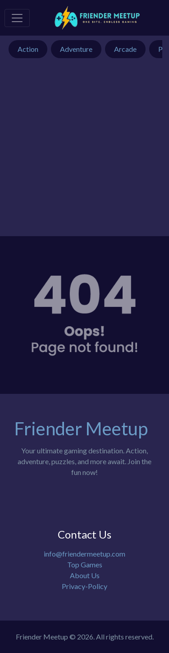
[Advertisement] (84, 151)
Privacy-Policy (84, 586)
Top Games (84, 564)
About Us (85, 575)
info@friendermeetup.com (84, 553)
